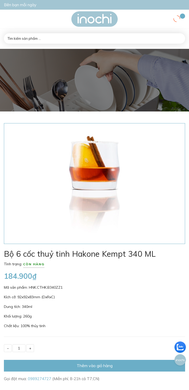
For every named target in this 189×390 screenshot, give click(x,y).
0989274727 (40, 378)
